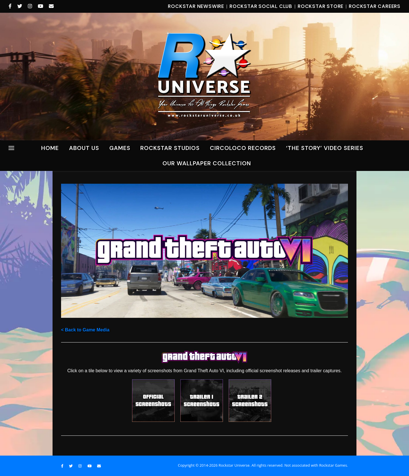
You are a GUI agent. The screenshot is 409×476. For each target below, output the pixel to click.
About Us (84, 148)
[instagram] (31, 6)
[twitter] (20, 6)
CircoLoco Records (243, 148)
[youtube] (41, 6)
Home (50, 148)
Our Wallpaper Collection (206, 163)
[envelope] (51, 6)
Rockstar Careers (374, 6)
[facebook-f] (11, 6)
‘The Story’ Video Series (324, 148)
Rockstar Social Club (260, 6)
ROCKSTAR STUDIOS (170, 148)
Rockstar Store (320, 6)
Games (119, 148)
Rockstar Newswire (196, 6)
